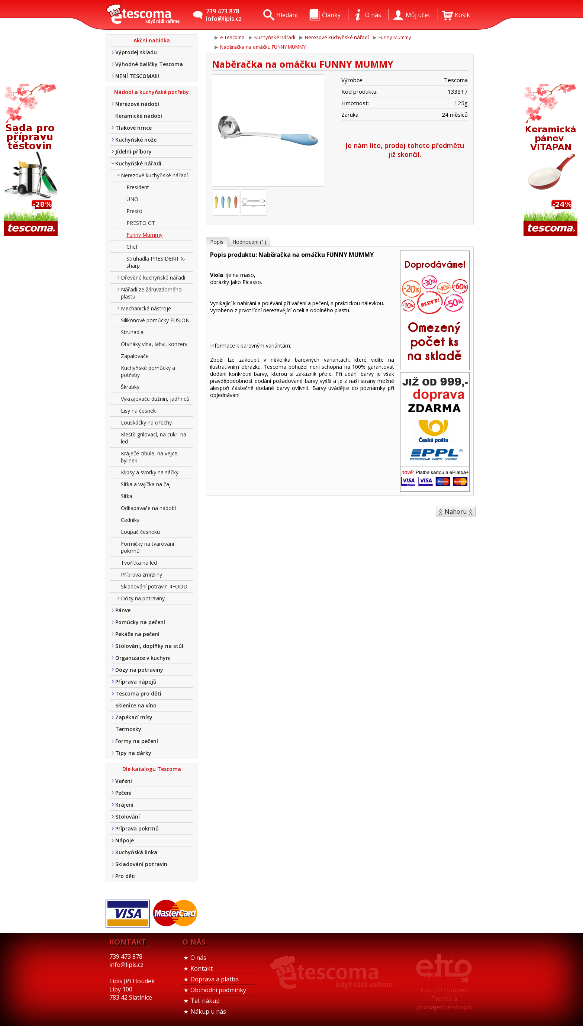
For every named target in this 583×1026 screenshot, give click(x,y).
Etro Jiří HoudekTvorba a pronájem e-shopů (444, 998)
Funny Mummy (144, 234)
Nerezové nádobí (137, 103)
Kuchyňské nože (136, 139)
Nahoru (456, 511)
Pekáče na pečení (137, 634)
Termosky (128, 729)
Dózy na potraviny (143, 598)
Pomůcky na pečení (140, 622)
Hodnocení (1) (249, 241)
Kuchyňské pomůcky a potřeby (148, 371)
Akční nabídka (151, 40)
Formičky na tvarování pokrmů (147, 547)
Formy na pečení (136, 741)
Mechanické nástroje (146, 308)
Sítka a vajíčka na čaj (146, 484)
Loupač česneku (140, 531)
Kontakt (201, 968)
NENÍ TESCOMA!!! (137, 76)
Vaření (123, 780)
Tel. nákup (205, 1001)
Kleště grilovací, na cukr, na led (153, 438)
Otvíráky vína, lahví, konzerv (154, 344)
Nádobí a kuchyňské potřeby (151, 92)
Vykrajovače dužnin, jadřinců (155, 398)
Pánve (123, 610)
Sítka (126, 496)
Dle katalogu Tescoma (151, 768)
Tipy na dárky (133, 752)
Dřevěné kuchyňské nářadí (153, 277)
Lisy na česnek (138, 410)
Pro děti (125, 876)
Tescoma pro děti (138, 693)
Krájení (124, 804)
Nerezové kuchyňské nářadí (154, 175)
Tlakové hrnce (133, 127)
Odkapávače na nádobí (148, 508)
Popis (216, 241)
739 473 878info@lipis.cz (224, 14)
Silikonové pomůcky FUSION (155, 320)
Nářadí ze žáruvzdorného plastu (151, 293)
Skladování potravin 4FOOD (154, 586)
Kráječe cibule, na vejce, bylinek (150, 457)
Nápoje (124, 840)
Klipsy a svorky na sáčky (149, 472)
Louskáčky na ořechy (146, 422)
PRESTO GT (140, 222)
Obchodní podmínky (218, 990)
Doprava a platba (214, 979)
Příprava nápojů (136, 681)
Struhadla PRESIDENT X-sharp (156, 262)
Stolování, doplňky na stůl (149, 645)
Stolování (127, 816)
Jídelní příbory (133, 151)
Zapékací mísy (133, 717)
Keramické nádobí (138, 115)
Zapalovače (135, 355)
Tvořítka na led (139, 562)
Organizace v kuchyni (143, 657)
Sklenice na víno (136, 705)
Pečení (123, 792)
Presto (134, 210)
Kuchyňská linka (136, 852)
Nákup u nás (208, 1011)
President (137, 187)
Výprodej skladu (136, 52)
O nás (198, 958)
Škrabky (130, 386)
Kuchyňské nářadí (138, 163)
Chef (132, 246)
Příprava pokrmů (137, 828)
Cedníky (130, 519)
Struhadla (132, 332)
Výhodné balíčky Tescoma (149, 64)
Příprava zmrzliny (141, 574)
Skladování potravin (141, 864)
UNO (132, 199)
